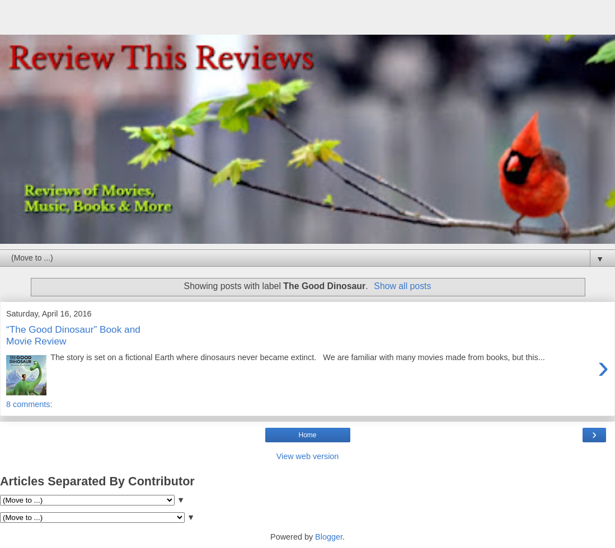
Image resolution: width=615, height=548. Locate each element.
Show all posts (402, 286)
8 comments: (29, 404)
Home (307, 435)
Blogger (328, 536)
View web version (307, 456)
